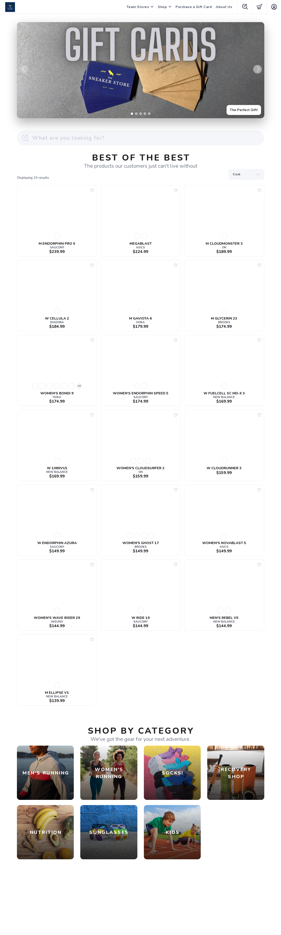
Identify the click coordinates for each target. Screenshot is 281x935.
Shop (162, 7)
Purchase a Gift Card (194, 7)
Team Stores (138, 7)
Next (257, 69)
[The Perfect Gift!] (140, 70)
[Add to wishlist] (92, 190)
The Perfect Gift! (244, 110)
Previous (23, 69)
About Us (224, 7)
